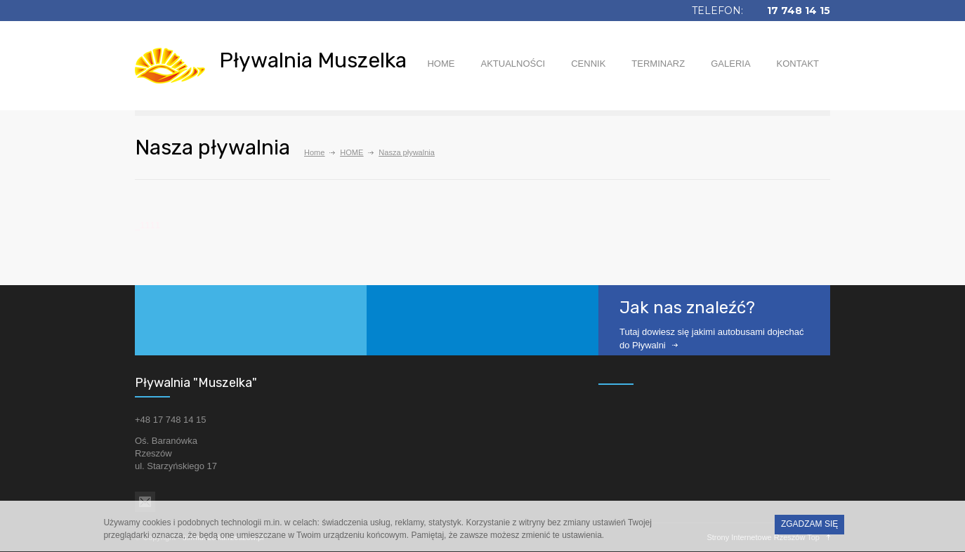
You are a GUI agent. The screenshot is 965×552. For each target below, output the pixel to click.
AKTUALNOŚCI (512, 63)
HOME (440, 63)
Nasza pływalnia (406, 152)
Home (314, 152)
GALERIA (730, 63)
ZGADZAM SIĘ (809, 527)
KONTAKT (798, 63)
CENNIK (588, 63)
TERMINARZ (658, 63)
